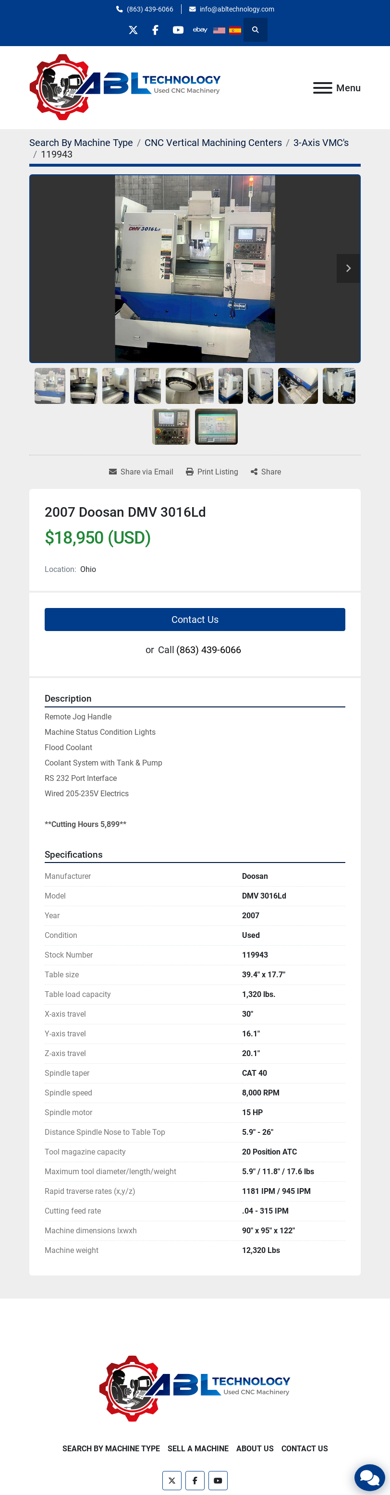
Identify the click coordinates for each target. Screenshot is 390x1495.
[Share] (265, 472)
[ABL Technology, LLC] (195, 1388)
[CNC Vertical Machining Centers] (213, 142)
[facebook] (155, 30)
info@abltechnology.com (237, 9)
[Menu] (322, 88)
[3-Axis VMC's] (321, 142)
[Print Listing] (212, 472)
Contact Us (195, 619)
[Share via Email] (141, 472)
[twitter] (130, 30)
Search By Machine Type (111, 1448)
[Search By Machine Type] (81, 142)
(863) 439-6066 (150, 9)
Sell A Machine (198, 1448)
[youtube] (179, 30)
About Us (255, 1448)
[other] (204, 30)
